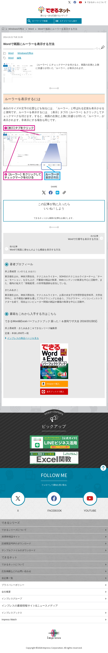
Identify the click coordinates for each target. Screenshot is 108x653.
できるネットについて (95, 2)
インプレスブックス (54, 612)
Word (31, 29)
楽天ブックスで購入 (55, 392)
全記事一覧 (54, 578)
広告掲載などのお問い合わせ (54, 571)
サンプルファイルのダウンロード (54, 550)
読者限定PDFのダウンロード (54, 543)
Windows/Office (16, 29)
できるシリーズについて (54, 530)
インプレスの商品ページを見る (22, 338)
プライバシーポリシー (54, 585)
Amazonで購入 (53, 384)
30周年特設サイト (54, 536)
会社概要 (54, 591)
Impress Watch (54, 619)
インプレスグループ (54, 598)
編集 (19, 58)
